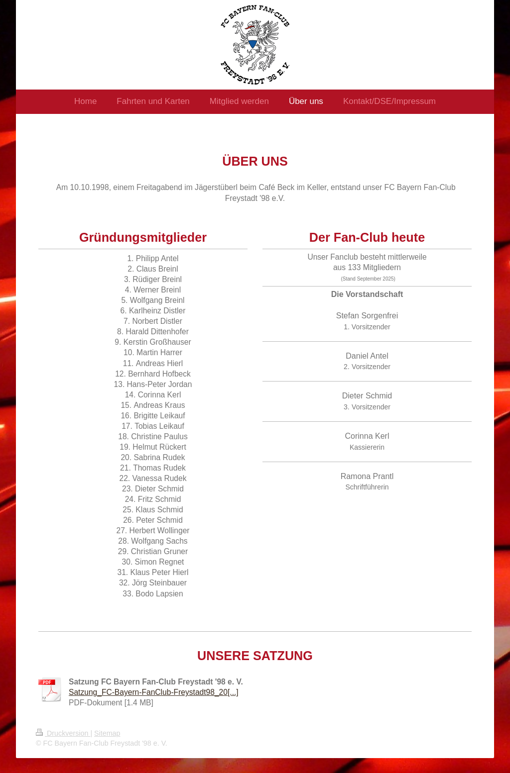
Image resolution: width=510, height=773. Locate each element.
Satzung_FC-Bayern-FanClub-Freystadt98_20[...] (154, 692)
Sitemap (107, 733)
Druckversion (63, 733)
